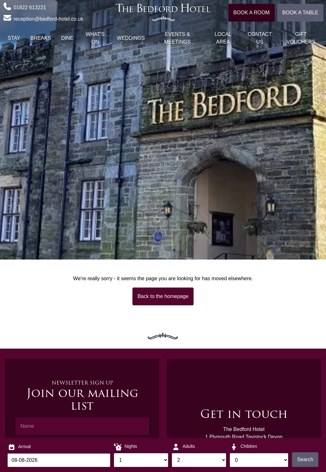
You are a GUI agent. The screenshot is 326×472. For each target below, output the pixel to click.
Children (248, 446)
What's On (95, 38)
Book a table (300, 12)
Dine (67, 38)
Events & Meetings (177, 38)
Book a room (251, 12)
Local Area (223, 38)
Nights (130, 446)
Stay (14, 38)
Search (305, 459)
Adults (188, 446)
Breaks (40, 38)
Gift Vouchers (301, 38)
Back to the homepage (163, 296)
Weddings (131, 38)
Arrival (24, 446)
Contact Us (260, 38)
